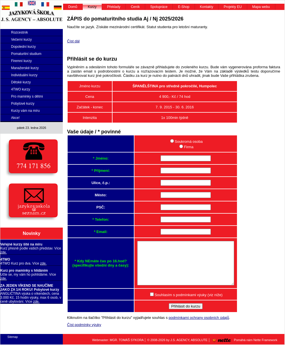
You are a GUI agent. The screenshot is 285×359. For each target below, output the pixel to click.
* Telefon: (95, 219)
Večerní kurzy (21, 40)
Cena (89, 96)
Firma (183, 147)
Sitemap (12, 345)
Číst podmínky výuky (84, 333)
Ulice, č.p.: (95, 183)
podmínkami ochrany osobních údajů (199, 326)
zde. (3, 252)
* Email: (95, 232)
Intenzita (90, 117)
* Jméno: (95, 158)
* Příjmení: (95, 170)
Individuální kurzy (24, 75)
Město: (95, 195)
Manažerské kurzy (25, 68)
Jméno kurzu (89, 86)
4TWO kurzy (20, 89)
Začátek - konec (90, 107)
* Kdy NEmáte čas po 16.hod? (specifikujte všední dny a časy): (94, 267)
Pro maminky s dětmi (27, 96)
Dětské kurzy (21, 82)
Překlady (113, 7)
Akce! (15, 118)
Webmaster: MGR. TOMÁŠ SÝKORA (117, 348)
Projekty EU (233, 7)
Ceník (135, 7)
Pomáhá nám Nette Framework (243, 348)
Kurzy (92, 7)
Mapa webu (261, 7)
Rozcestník (19, 32)
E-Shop (183, 7)
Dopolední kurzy (23, 47)
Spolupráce (159, 7)
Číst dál (73, 41)
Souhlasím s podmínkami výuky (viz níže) (183, 303)
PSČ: (95, 207)
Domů (72, 7)
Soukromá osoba (183, 141)
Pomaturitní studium (26, 54)
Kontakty (206, 7)
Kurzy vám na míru (25, 111)
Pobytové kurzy (22, 104)
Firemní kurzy (21, 61)
